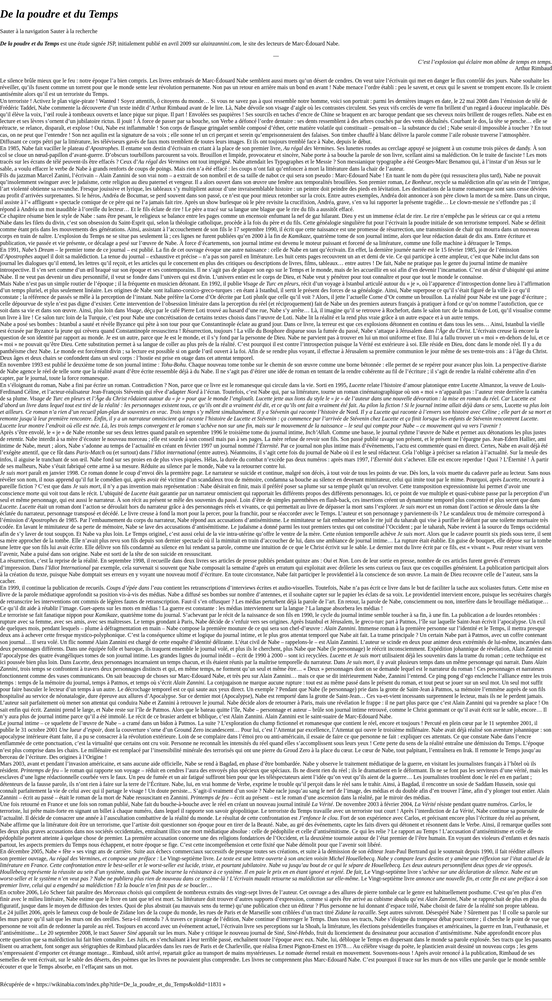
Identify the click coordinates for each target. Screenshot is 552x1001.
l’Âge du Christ (452, 331)
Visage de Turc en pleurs (270, 284)
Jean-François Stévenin (117, 392)
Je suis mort (13, 473)
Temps (99, 94)
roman (122, 385)
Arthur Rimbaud (533, 68)
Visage (133, 310)
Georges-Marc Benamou (442, 162)
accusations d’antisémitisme (249, 520)
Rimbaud (126, 946)
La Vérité (322, 804)
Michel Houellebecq (351, 858)
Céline (489, 412)
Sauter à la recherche (74, 31)
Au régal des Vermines (308, 148)
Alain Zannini (339, 628)
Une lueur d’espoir (80, 730)
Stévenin (279, 412)
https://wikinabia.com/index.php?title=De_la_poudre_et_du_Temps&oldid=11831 (128, 984)
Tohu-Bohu (173, 365)
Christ (317, 547)
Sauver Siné (123, 933)
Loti (247, 297)
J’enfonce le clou (318, 818)
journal (172, 615)
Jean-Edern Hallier (514, 439)
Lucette (357, 385)
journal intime (381, 236)
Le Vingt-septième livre (187, 858)
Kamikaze (299, 236)
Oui (328, 561)
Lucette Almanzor (481, 385)
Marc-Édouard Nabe (315, 44)
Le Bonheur (418, 182)
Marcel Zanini (53, 175)
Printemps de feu (40, 770)
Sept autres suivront (400, 912)
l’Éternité (267, 446)
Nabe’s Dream (38, 250)
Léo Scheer (52, 892)
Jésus (521, 162)
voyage (333, 284)
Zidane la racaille (355, 912)
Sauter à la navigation (24, 31)
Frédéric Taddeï (17, 108)
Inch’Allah (318, 432)
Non (343, 561)
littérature (307, 392)
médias (157, 594)
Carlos (517, 804)
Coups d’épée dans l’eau (134, 588)
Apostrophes (104, 148)
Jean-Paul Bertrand (406, 851)
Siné (279, 933)
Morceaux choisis (123, 892)
